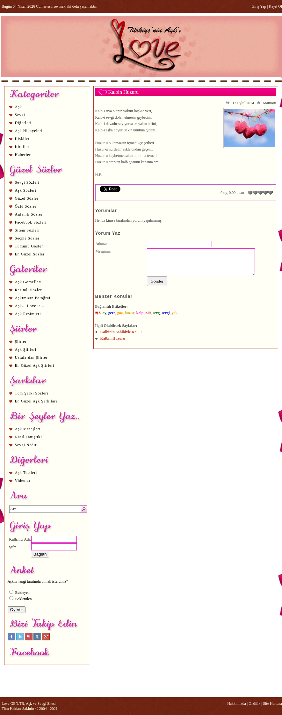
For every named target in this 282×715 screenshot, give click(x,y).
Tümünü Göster (29, 246)
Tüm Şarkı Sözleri (31, 393)
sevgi (166, 313)
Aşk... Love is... (30, 306)
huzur (129, 313)
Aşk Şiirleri (26, 349)
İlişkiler (22, 138)
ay (104, 313)
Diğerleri (23, 123)
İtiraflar (22, 146)
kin (148, 312)
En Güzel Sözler (30, 254)
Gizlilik (254, 703)
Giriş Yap (259, 6)
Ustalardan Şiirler (31, 357)
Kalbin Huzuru (112, 338)
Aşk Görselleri (28, 282)
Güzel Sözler (27, 198)
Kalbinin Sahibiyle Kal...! (121, 332)
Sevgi (20, 115)
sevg (156, 313)
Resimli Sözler (28, 290)
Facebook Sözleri (31, 222)
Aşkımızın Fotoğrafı (33, 298)
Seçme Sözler (27, 238)
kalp (140, 313)
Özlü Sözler (26, 206)
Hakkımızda (236, 703)
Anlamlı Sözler (29, 214)
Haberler (23, 154)
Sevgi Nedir (26, 445)
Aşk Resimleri (28, 314)
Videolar (23, 480)
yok (175, 313)
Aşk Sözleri (25, 190)
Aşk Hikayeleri (29, 131)
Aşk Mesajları (28, 429)
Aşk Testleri (26, 472)
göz (120, 313)
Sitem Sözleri (27, 230)
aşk (98, 312)
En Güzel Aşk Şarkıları (36, 401)
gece (111, 313)
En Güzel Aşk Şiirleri (34, 365)
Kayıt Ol (275, 6)
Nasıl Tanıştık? (29, 437)
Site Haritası (272, 703)
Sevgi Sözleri (27, 182)
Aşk (18, 107)
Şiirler (21, 341)
